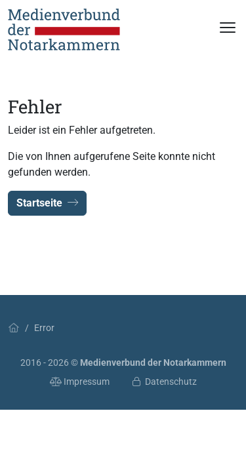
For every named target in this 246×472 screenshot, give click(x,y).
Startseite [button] (47, 203)
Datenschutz (164, 381)
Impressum (80, 381)
